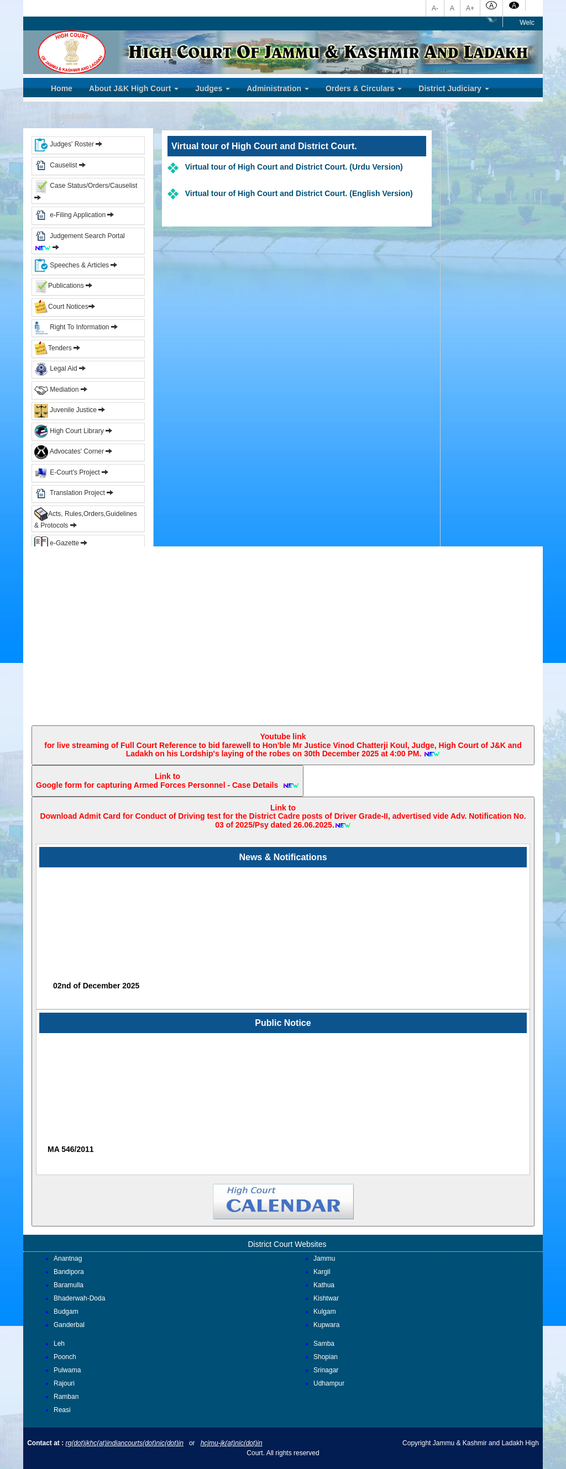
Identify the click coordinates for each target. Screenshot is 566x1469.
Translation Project (69, 493)
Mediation (56, 389)
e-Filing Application (78, 215)
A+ (470, 8)
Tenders (53, 348)
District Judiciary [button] (453, 88)
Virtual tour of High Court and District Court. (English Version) (296, 193)
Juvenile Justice (66, 410)
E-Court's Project (67, 472)
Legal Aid (55, 368)
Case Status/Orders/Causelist (85, 185)
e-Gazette (57, 543)
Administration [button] (278, 88)
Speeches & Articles (72, 265)
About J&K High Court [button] (134, 88)
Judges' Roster (64, 144)
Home (61, 88)
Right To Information (72, 327)
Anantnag (68, 1258)
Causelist (55, 165)
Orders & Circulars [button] (364, 88)
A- (435, 8)
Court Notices (68, 306)
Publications (60, 285)
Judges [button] (212, 88)
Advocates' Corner (70, 451)
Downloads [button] (75, 116)
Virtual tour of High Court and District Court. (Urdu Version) (291, 166)
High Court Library (69, 431)
